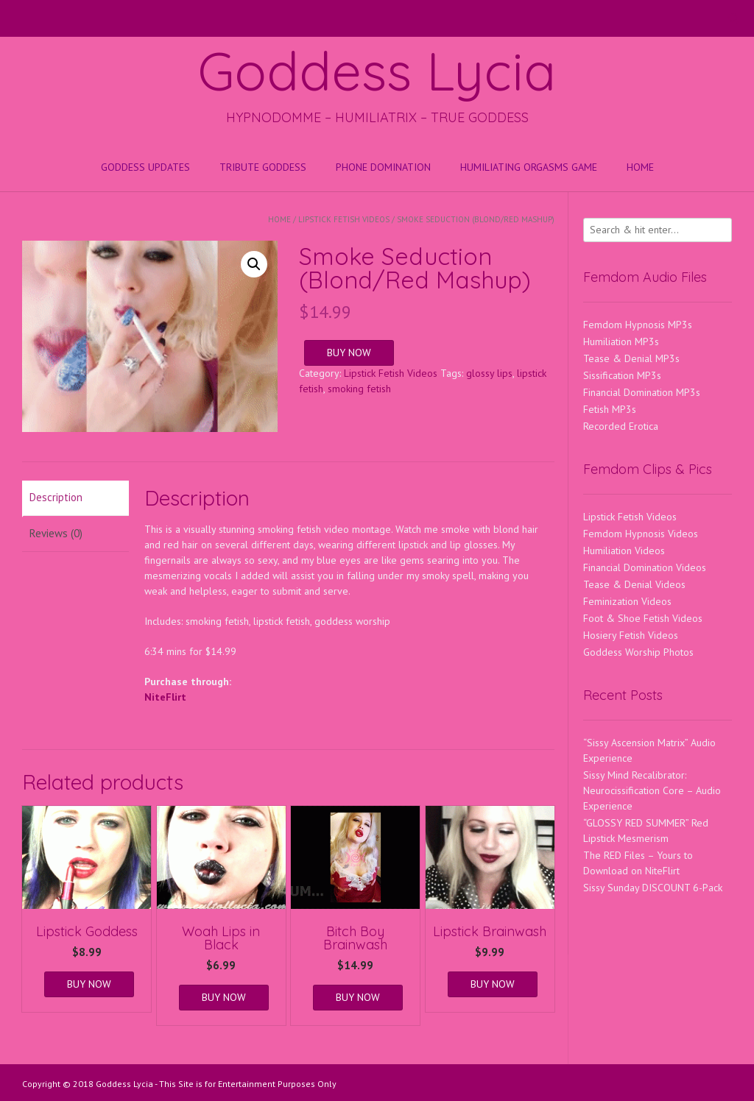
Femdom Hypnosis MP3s (637, 324)
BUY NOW (349, 352)
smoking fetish (359, 388)
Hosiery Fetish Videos (630, 635)
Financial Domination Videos (644, 567)
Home (640, 167)
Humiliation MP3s (621, 341)
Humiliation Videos (624, 550)
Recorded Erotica (620, 426)
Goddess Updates (145, 167)
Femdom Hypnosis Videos (640, 533)
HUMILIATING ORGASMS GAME (528, 167)
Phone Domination (383, 167)
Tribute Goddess (262, 167)
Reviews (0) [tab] (55, 533)
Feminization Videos (627, 601)
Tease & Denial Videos (634, 584)
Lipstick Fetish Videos (344, 219)
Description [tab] (55, 497)
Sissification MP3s (622, 375)
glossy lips (489, 373)
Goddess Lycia (377, 70)
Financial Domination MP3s (641, 392)
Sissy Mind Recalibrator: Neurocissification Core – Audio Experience (652, 790)
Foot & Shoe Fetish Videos (642, 618)
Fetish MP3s (609, 409)
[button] (254, 264)
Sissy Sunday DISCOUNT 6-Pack (652, 887)
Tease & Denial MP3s (631, 358)
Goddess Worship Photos (638, 652)
